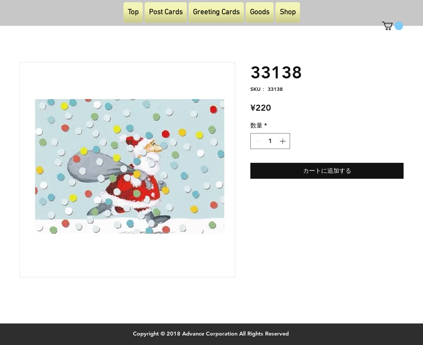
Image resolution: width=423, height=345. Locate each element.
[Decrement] (257, 141)
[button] (392, 26)
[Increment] (283, 141)
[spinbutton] (270, 141)
